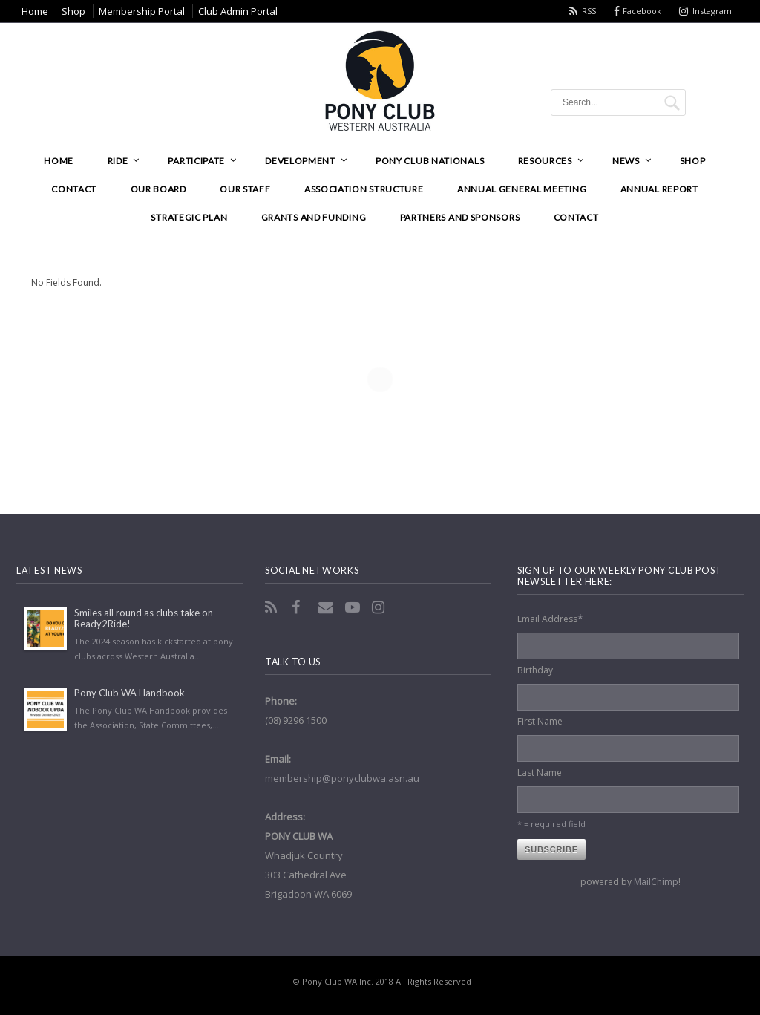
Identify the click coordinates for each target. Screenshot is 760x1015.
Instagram (712, 10)
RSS (589, 10)
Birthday (535, 670)
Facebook (642, 10)
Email (327, 607)
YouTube (354, 607)
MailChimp (656, 881)
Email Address (550, 618)
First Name (540, 721)
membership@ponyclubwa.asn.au (342, 778)
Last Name (539, 772)
